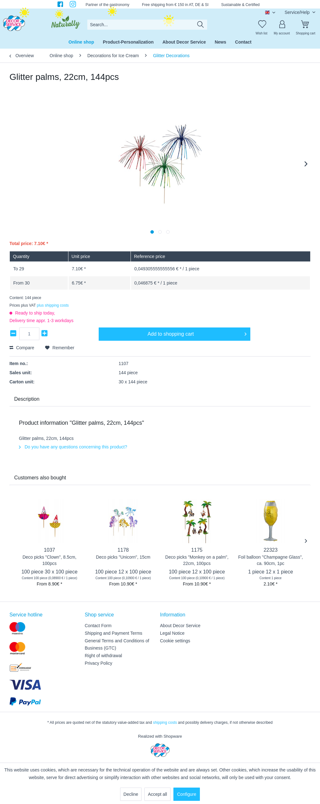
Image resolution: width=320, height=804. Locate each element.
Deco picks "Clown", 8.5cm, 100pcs (49, 560)
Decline (131, 794)
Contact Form (98, 625)
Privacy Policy (98, 663)
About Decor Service (180, 625)
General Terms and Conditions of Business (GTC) (117, 644)
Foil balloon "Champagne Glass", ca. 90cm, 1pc (270, 560)
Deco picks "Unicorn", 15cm (123, 557)
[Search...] (147, 25)
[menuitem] (147, 25)
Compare (21, 347)
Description (26, 399)
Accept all (157, 794)
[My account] (282, 25)
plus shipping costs (53, 305)
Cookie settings (175, 640)
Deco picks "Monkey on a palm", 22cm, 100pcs (197, 560)
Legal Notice (172, 633)
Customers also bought (40, 477)
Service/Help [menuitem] (298, 12)
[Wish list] (261, 25)
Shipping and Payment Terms (114, 633)
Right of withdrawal (103, 655)
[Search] (200, 25)
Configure (186, 794)
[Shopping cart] (305, 25)
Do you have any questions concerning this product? (73, 446)
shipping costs (165, 722)
